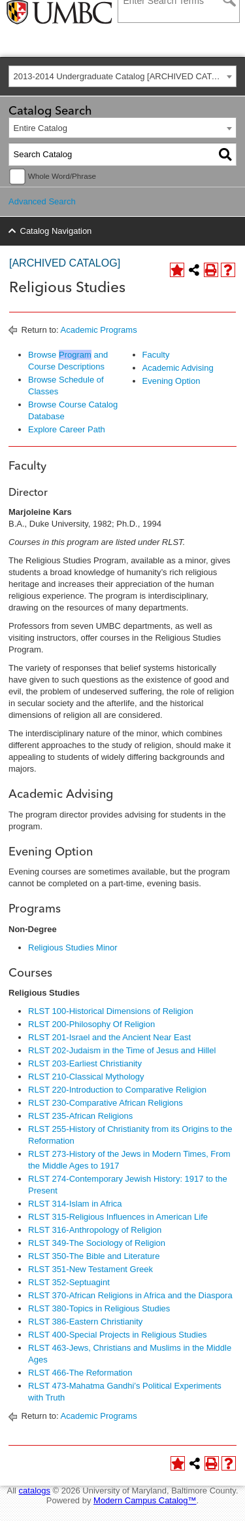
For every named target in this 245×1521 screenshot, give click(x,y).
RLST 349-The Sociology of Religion (96, 1243)
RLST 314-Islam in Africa (75, 1204)
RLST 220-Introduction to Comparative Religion (117, 1090)
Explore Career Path (66, 429)
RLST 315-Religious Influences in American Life (118, 1217)
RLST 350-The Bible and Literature (93, 1256)
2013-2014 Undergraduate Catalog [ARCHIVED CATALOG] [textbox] (125, 76)
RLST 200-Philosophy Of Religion (91, 1024)
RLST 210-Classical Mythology (86, 1076)
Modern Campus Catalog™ (145, 1500)
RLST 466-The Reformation (80, 1373)
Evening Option (171, 381)
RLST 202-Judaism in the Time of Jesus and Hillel (122, 1050)
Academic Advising (178, 368)
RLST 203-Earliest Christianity (85, 1063)
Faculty (156, 355)
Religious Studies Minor (73, 947)
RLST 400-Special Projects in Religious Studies (117, 1335)
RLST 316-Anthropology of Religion (94, 1230)
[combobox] (122, 76)
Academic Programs (99, 330)
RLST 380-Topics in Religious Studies (99, 1308)
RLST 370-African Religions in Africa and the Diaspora (130, 1295)
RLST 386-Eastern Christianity (85, 1321)
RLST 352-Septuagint (69, 1282)
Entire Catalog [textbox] (40, 128)
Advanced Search (42, 201)
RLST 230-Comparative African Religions (105, 1103)
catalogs (34, 1490)
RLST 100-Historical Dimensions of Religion (110, 1011)
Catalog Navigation (56, 231)
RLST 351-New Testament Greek (90, 1269)
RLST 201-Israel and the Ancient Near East (109, 1037)
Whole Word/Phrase (62, 176)
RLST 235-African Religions (80, 1116)
